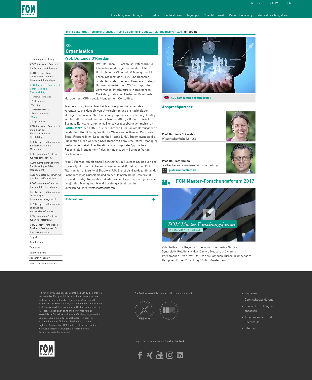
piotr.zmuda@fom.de (182, 170)
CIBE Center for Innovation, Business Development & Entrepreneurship (44, 228)
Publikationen (173, 15)
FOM (67, 32)
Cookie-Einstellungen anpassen (259, 309)
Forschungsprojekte (41, 97)
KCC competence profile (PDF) (191, 98)
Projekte (154, 15)
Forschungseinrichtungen (127, 15)
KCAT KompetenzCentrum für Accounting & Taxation (44, 66)
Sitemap (250, 328)
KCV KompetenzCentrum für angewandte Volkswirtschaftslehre (45, 208)
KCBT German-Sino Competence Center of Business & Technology (42, 77)
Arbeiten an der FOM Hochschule (258, 320)
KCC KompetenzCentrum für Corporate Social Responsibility (45, 89)
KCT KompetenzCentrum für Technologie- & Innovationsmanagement (45, 196)
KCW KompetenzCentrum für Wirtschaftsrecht (44, 218)
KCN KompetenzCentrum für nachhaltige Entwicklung (45, 177)
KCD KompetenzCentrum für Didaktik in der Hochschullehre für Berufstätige (45, 131)
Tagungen (193, 15)
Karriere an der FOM (264, 3)
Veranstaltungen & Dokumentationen (40, 111)
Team (34, 117)
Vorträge (35, 105)
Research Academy (240, 15)
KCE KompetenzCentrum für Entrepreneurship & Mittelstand (45, 146)
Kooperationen (38, 122)
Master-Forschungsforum (273, 15)
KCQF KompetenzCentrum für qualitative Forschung (44, 185)
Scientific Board (214, 15)
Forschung (79, 32)
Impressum (252, 293)
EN (289, 3)
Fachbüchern (73, 128)
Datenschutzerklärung (259, 299)
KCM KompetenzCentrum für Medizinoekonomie (44, 156)
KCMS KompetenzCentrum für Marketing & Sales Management (44, 166)
